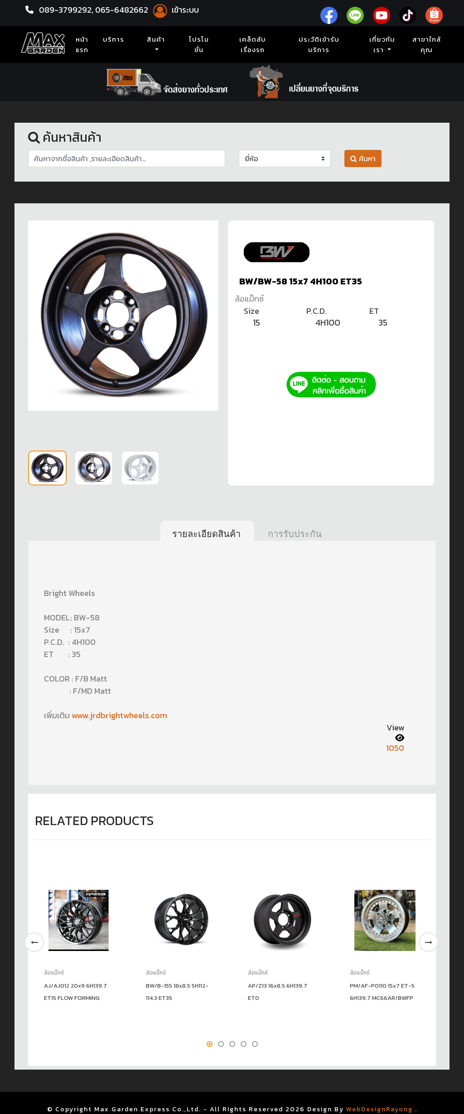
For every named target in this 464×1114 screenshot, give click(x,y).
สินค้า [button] (156, 39)
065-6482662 (122, 10)
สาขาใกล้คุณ (426, 44)
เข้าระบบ (174, 10)
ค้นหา (363, 158)
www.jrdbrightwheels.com (119, 715)
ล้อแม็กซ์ (249, 299)
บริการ (113, 39)
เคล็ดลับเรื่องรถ (252, 44)
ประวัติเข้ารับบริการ (319, 44)
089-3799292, (66, 10)
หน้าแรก (84, 44)
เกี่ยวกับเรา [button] (382, 44)
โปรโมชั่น (199, 44)
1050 (395, 748)
